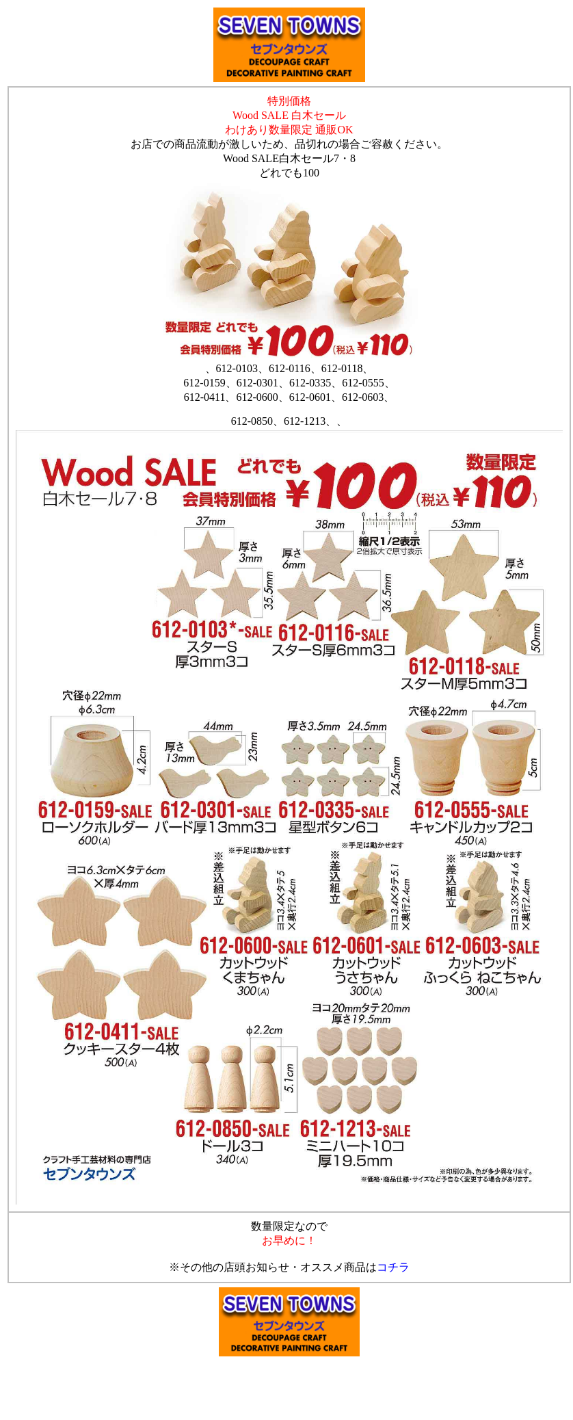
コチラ (393, 1267)
